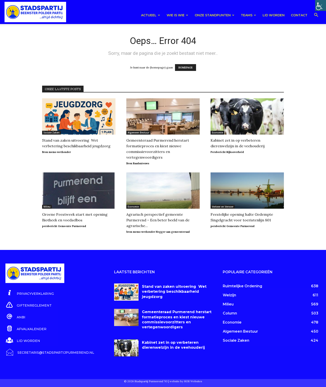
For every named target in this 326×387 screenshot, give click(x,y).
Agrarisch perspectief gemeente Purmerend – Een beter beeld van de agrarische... (157, 220)
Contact (299, 15)
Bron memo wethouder (56, 152)
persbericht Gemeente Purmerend (64, 226)
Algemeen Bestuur (138, 132)
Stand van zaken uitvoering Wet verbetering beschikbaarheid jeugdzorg (174, 291)
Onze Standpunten (214, 15)
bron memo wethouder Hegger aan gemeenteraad (158, 231)
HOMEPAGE (185, 67)
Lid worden (274, 15)
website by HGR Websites (186, 381)
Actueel (150, 15)
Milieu (46, 206)
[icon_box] (29, 293)
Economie (217, 132)
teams (248, 15)
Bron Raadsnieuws (137, 163)
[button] (316, 16)
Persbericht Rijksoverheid (227, 152)
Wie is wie (177, 15)
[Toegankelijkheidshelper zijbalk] (320, 5)
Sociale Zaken (51, 132)
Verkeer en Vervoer (222, 206)
